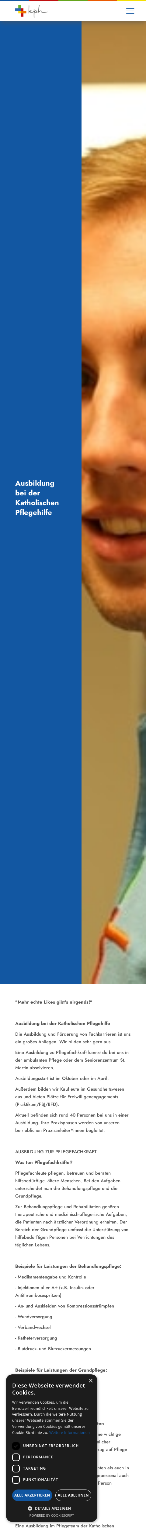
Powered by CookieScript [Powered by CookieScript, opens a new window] (52, 1515)
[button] (130, 11)
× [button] (90, 1381)
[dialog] (51, 1448)
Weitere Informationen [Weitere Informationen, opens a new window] (69, 1432)
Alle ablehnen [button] (73, 1495)
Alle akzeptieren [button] (32, 1495)
